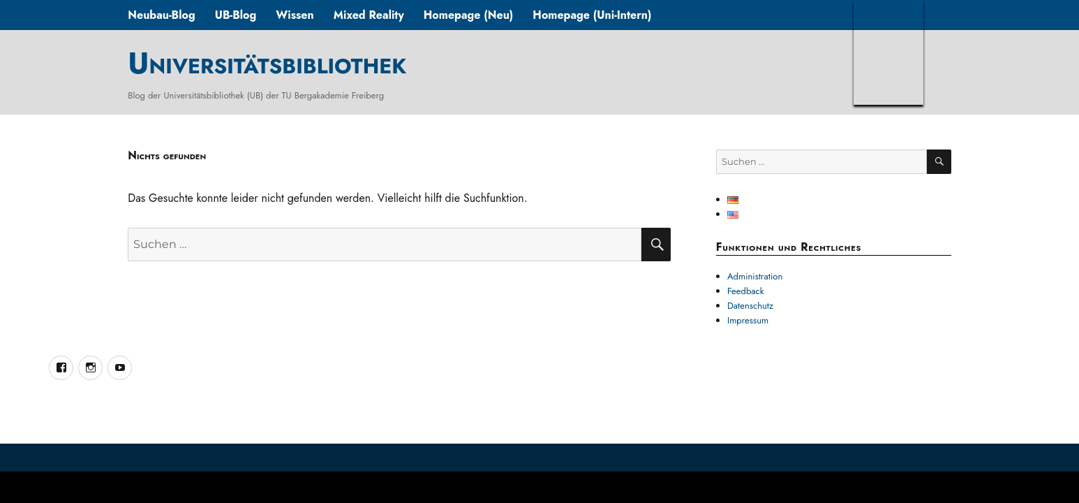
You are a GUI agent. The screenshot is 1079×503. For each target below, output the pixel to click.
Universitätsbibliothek (267, 63)
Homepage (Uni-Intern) (592, 15)
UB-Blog (236, 15)
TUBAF (888, 52)
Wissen (294, 15)
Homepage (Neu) (469, 15)
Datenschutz (750, 305)
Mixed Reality (369, 15)
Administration (754, 276)
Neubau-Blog (161, 15)
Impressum (747, 320)
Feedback (745, 291)
